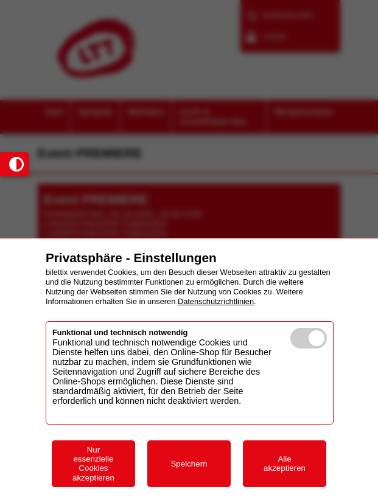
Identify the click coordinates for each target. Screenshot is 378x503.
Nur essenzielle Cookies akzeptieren (93, 463)
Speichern (188, 463)
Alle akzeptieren (285, 463)
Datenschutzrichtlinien (216, 301)
